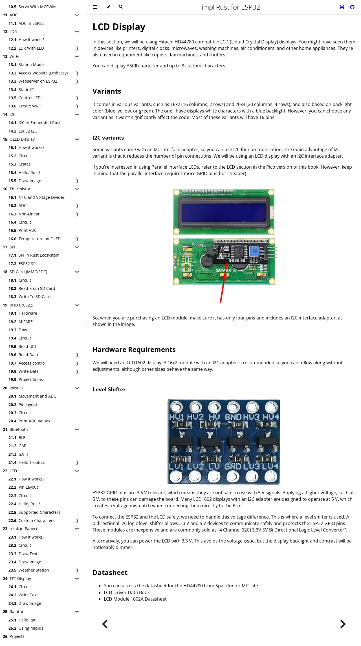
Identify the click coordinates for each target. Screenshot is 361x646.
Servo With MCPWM (32, 6)
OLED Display (19, 139)
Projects (14, 636)
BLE (16, 437)
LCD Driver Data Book (127, 592)
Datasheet (110, 572)
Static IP (21, 89)
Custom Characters (31, 520)
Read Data (23, 354)
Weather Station (28, 570)
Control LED (24, 97)
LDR (10, 31)
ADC (10, 14)
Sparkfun (225, 586)
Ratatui (13, 611)
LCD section (239, 167)
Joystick (13, 388)
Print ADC (22, 230)
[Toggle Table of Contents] (95, 7)
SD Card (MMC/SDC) (25, 271)
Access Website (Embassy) (38, 73)
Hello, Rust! (24, 172)
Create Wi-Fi (24, 106)
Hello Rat (22, 620)
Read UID (22, 346)
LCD (10, 470)
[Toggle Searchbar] (121, 7)
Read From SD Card (31, 288)
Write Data (23, 371)
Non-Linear (24, 214)
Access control (27, 363)
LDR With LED (26, 48)
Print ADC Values (29, 421)
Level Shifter (109, 389)
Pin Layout (23, 487)
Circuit (19, 155)
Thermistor (16, 188)
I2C (9, 114)
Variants (107, 91)
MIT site (250, 586)
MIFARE (20, 321)
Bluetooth (15, 429)
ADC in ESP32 (26, 23)
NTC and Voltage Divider (36, 197)
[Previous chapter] (105, 624)
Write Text (23, 595)
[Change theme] (108, 7)
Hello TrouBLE (26, 462)
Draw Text (23, 553)
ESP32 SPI (22, 263)
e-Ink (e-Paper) (20, 528)
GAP (17, 445)
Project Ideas (25, 379)
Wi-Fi (11, 56)
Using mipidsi (26, 628)
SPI (9, 247)
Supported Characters (34, 512)
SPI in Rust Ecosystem (34, 255)
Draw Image (24, 180)
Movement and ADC (32, 396)
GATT (18, 454)
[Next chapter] (342, 624)
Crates (19, 164)
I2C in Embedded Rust (34, 122)
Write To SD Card (29, 296)
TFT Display (17, 578)
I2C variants (108, 137)
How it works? (26, 39)
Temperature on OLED (34, 238)
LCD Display (119, 26)
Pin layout (22, 404)
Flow (17, 329)
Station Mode (26, 64)
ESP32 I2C (22, 131)
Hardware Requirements (134, 349)
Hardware (22, 313)
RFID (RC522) (18, 305)
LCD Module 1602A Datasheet (135, 599)
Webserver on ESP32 (32, 81)
